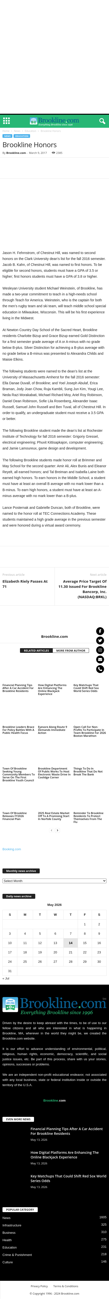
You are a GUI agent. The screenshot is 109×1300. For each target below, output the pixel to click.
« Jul (5, 978)
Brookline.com (16, 153)
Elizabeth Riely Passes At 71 (25, 584)
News (17, 131)
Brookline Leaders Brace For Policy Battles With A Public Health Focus (18, 730)
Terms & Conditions (65, 1286)
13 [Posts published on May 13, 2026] (55, 943)
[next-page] (57, 830)
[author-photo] (54, 620)
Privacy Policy (39, 1286)
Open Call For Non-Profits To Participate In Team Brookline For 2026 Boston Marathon (89, 731)
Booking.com (11, 849)
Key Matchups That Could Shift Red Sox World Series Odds (86, 688)
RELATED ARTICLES (36, 650)
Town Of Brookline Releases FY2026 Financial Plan (14, 816)
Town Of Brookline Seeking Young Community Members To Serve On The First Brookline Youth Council (18, 774)
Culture (7, 1262)
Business (9, 1233)
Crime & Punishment (17, 1255)
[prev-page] (51, 830)
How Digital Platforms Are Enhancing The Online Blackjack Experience (52, 689)
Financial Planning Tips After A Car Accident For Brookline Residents (18, 688)
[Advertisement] (54, 56)
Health (7, 1240)
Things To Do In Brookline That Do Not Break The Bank (88, 771)
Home (5, 131)
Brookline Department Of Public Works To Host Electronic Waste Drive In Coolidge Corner (54, 773)
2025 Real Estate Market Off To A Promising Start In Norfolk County (54, 816)
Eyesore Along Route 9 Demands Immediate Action (52, 730)
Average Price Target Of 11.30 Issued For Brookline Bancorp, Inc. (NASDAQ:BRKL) (82, 589)
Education (30, 131)
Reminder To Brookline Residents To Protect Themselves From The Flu (88, 817)
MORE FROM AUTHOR (70, 650)
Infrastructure (11, 1225)
